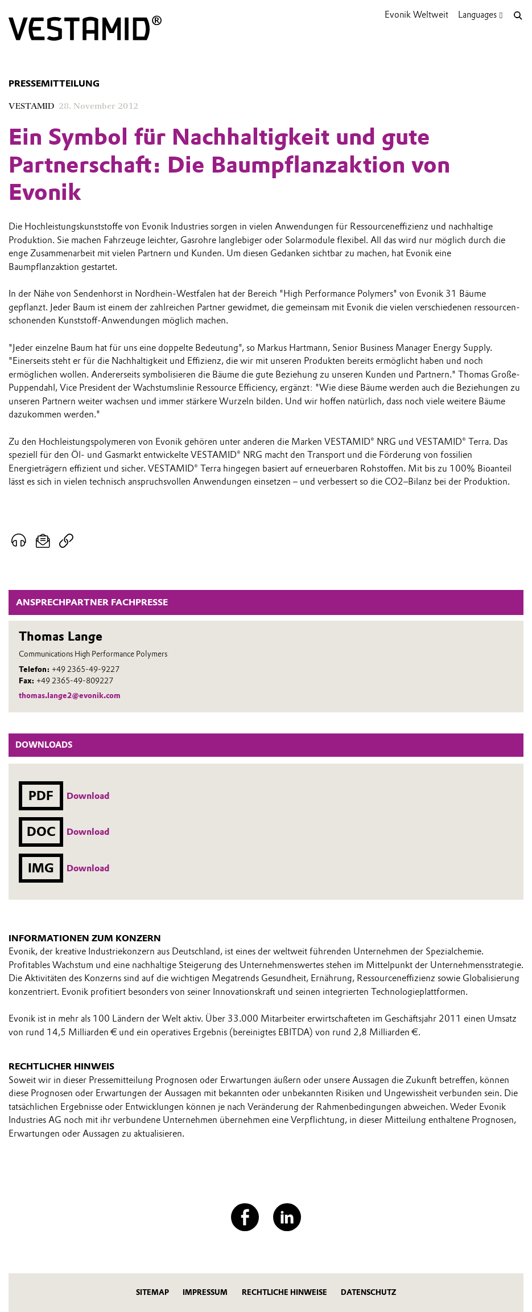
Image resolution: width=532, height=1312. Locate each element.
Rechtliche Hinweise (284, 1292)
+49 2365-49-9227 (85, 669)
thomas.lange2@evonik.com (70, 695)
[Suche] (517, 15)
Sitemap (152, 1292)
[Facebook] (245, 1217)
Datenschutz (368, 1292)
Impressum (205, 1292)
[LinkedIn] (287, 1217)
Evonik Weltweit (416, 14)
